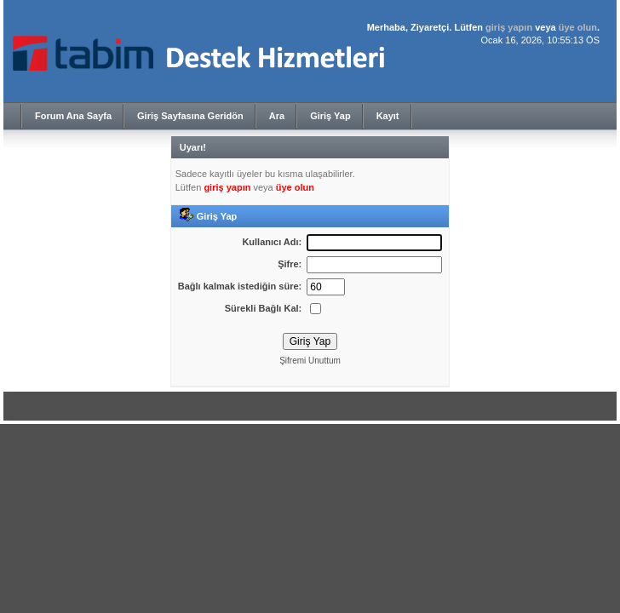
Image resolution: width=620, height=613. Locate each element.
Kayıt (387, 116)
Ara (276, 116)
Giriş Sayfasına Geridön (190, 116)
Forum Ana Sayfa (73, 116)
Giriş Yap (330, 116)
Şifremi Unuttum (310, 360)
